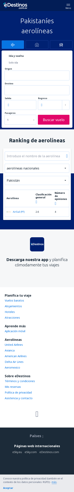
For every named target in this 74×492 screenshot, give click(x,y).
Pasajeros (10, 113)
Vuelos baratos (14, 300)
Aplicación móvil (15, 331)
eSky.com (31, 452)
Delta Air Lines (14, 362)
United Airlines (14, 345)
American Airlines (16, 356)
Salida (8, 98)
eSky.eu (17, 452)
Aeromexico (12, 367)
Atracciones (12, 317)
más (54, 482)
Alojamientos (13, 306)
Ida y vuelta (16, 56)
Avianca (10, 350)
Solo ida (13, 62)
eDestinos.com (49, 452)
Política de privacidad (18, 392)
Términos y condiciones (20, 381)
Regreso (42, 98)
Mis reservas (13, 387)
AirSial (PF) (15, 212)
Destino (9, 83)
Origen (8, 69)
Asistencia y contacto (19, 398)
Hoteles (10, 312)
